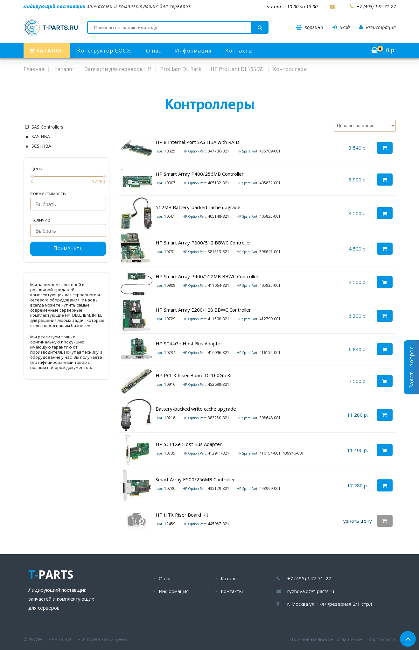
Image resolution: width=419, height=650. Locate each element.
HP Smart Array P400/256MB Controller (200, 174)
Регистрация (377, 27)
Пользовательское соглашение (326, 639)
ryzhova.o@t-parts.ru (310, 591)
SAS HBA (40, 136)
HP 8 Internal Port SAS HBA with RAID (197, 142)
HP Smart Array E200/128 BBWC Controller (203, 310)
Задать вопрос (411, 367)
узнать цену (357, 521)
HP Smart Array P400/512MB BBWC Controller (207, 276)
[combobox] (68, 204)
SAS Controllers (47, 127)
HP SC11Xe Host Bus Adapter (189, 444)
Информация (193, 50)
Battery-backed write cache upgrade (196, 409)
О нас (153, 50)
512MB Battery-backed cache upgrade (198, 207)
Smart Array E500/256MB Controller (195, 479)
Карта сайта (382, 639)
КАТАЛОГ (46, 50)
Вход (341, 27)
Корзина (309, 27)
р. (383, 50)
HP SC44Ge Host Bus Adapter (189, 343)
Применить (68, 248)
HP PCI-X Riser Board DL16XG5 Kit (194, 375)
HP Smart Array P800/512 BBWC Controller (203, 242)
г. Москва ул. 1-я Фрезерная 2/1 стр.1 (330, 604)
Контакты (239, 50)
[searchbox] (70, 204)
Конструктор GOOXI (104, 50)
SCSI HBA (41, 146)
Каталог (230, 578)
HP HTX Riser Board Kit (182, 515)
